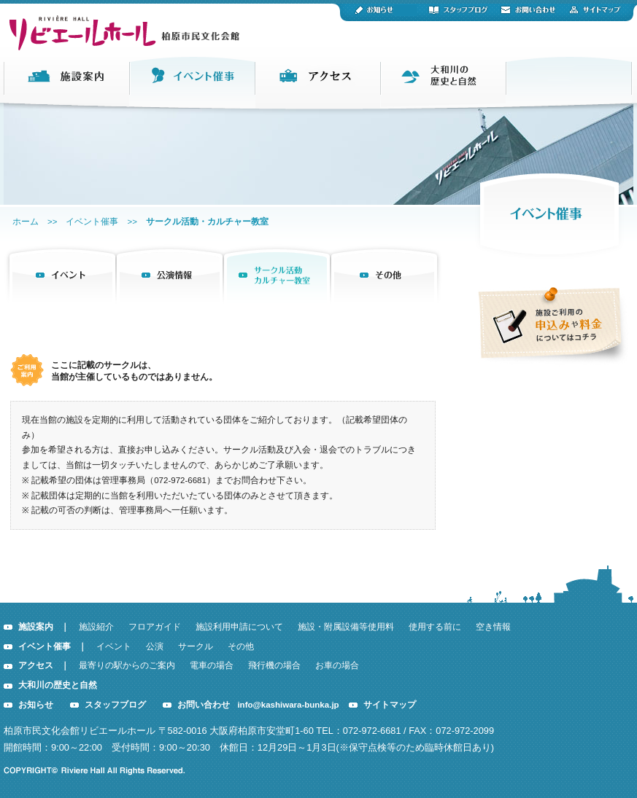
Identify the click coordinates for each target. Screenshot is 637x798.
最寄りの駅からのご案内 (127, 665)
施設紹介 (96, 626)
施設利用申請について (239, 626)
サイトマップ (389, 704)
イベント (113, 646)
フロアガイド (154, 626)
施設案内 (35, 626)
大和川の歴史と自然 (57, 685)
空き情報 (493, 626)
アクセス (35, 665)
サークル (195, 646)
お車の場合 (337, 665)
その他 (241, 646)
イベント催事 (92, 221)
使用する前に (435, 626)
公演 (154, 646)
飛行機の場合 (274, 665)
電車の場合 (211, 665)
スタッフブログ (115, 704)
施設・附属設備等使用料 (346, 626)
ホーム (25, 221)
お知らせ (35, 704)
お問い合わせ (203, 704)
